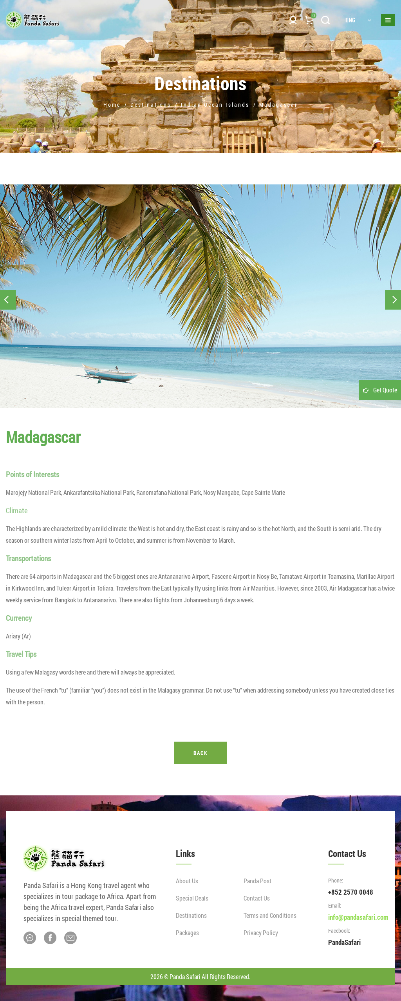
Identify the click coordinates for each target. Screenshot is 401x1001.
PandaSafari (344, 942)
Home (112, 104)
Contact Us (257, 898)
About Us (187, 881)
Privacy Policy (261, 932)
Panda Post (257, 881)
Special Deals (192, 898)
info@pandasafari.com (358, 917)
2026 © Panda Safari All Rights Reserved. (200, 976)
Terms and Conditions (270, 915)
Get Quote (385, 390)
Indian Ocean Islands (215, 104)
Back (200, 753)
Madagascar (278, 104)
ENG (358, 20)
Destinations (150, 104)
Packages (187, 932)
